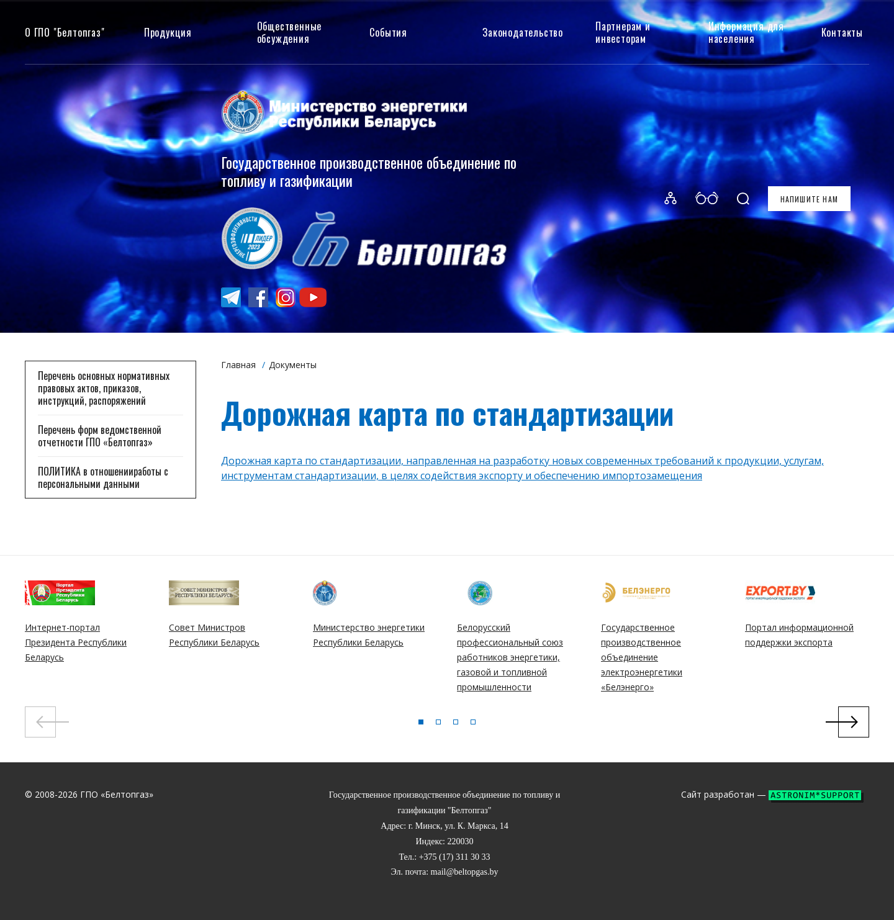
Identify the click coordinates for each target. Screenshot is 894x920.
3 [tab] (455, 721)
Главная (238, 365)
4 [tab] (473, 721)
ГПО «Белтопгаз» (116, 794)
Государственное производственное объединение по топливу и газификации (369, 171)
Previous (40, 721)
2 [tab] (438, 721)
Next (853, 721)
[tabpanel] (88, 637)
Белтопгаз (108, 199)
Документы (293, 365)
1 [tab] (420, 721)
